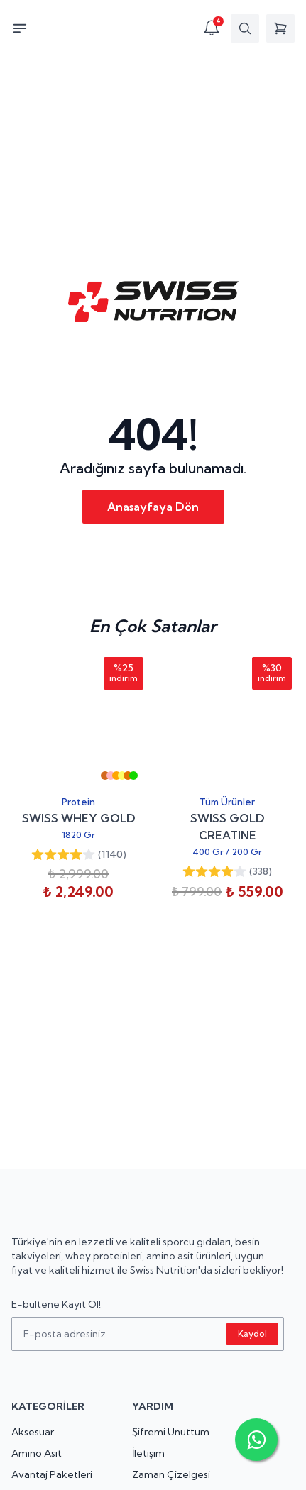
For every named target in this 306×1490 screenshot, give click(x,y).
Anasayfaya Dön (153, 507)
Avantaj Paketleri (51, 1474)
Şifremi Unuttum (170, 1431)
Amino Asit (36, 1453)
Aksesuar (32, 1431)
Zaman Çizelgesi (171, 1474)
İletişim (148, 1453)
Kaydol (252, 1333)
